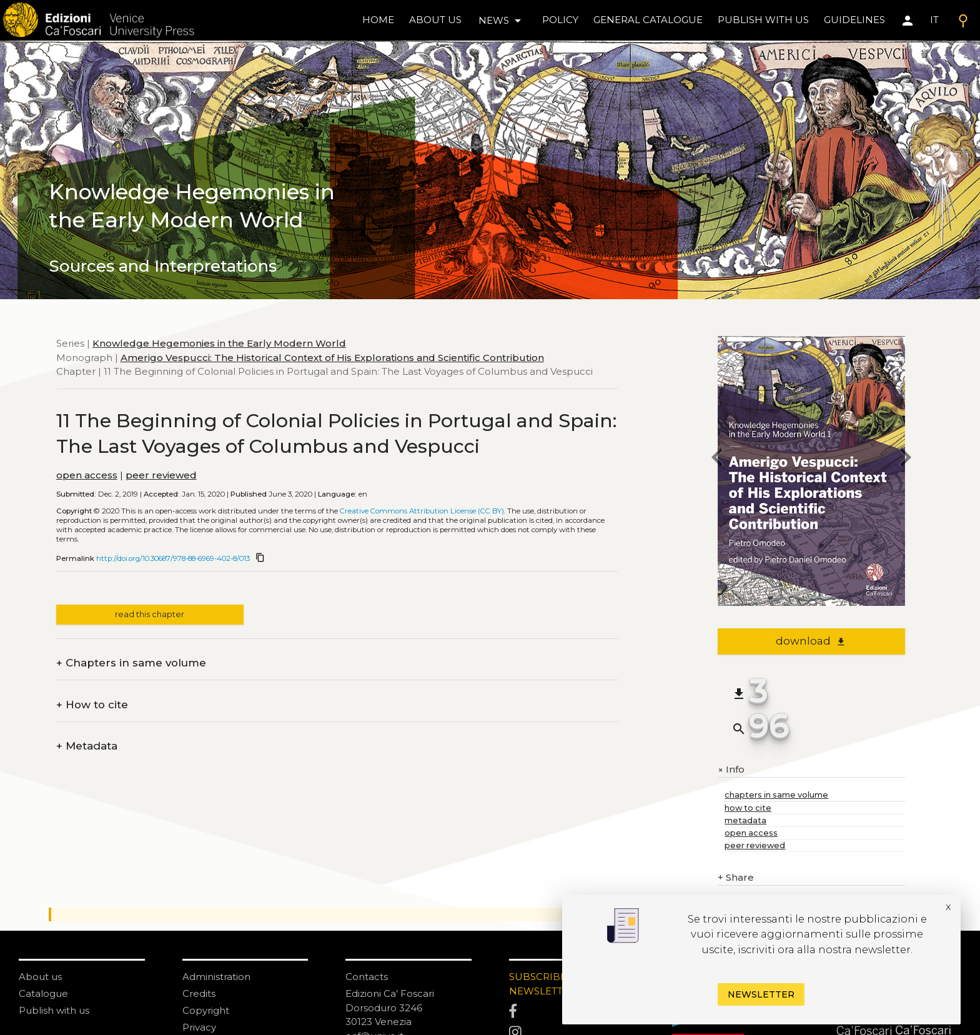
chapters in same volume (776, 795)
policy (560, 20)
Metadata (86, 746)
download (811, 641)
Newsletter (761, 994)
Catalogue (43, 993)
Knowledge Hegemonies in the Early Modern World (219, 343)
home (378, 20)
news (501, 20)
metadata (745, 820)
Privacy (199, 1027)
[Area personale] (908, 20)
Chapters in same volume (131, 663)
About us (435, 20)
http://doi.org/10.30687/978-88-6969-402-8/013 (173, 558)
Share (736, 878)
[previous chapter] (717, 459)
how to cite (748, 808)
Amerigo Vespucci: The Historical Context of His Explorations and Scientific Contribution (332, 358)
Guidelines (854, 20)
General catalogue (648, 20)
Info (731, 769)
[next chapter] (905, 459)
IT (934, 20)
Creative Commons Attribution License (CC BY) (422, 511)
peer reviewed (161, 475)
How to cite (92, 705)
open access (86, 475)
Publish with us (763, 20)
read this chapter (149, 614)
